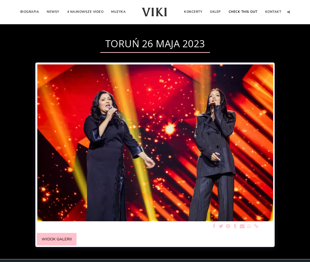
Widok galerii (57, 239)
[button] (288, 12)
